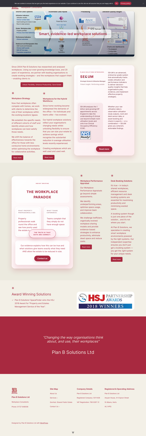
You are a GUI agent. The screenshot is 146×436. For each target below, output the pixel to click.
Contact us (42, 258)
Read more (17, 158)
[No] (143, 3)
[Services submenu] (57, 397)
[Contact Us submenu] (59, 406)
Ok (117, 3)
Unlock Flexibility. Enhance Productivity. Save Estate (41, 85)
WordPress (44, 423)
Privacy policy (125, 3)
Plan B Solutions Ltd (21, 397)
